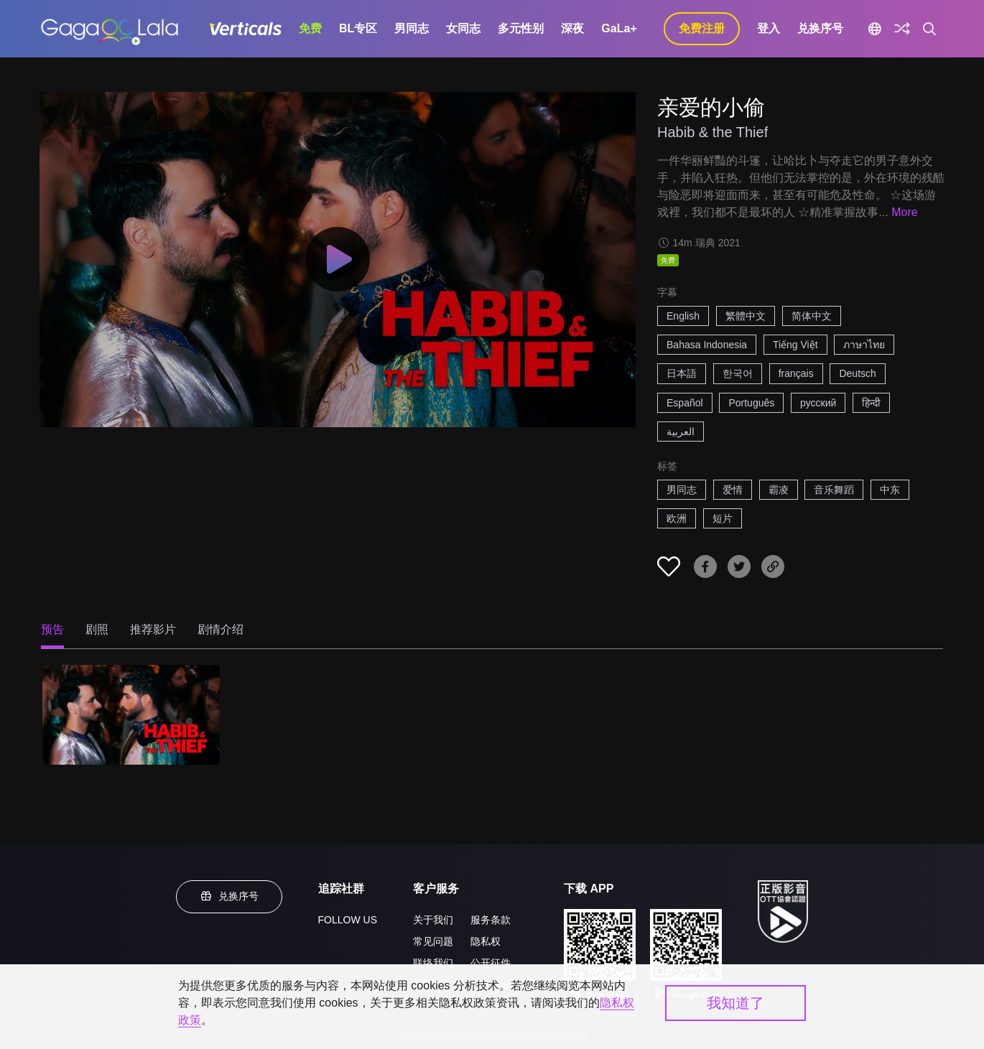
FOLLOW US (347, 920)
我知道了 (735, 1003)
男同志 (411, 28)
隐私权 (485, 941)
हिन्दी (871, 403)
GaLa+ (618, 28)
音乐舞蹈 (834, 489)
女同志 (463, 28)
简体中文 (812, 316)
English (683, 316)
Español (685, 403)
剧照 (96, 629)
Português (751, 403)
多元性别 (521, 28)
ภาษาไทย (864, 344)
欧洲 (677, 518)
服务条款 (490, 920)
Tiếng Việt (795, 344)
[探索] (902, 28)
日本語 (682, 373)
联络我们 (433, 963)
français (796, 373)
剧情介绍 (220, 629)
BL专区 (358, 28)
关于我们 (433, 920)
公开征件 (490, 963)
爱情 (733, 489)
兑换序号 (820, 28)
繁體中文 (745, 316)
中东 (890, 489)
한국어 (738, 373)
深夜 (572, 28)
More (904, 212)
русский (818, 403)
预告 (52, 629)
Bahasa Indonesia (707, 344)
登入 (768, 28)
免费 (310, 28)
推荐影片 (153, 629)
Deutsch (857, 373)
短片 (723, 518)
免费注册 (702, 28)
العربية (681, 431)
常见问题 (433, 941)
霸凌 (779, 489)
